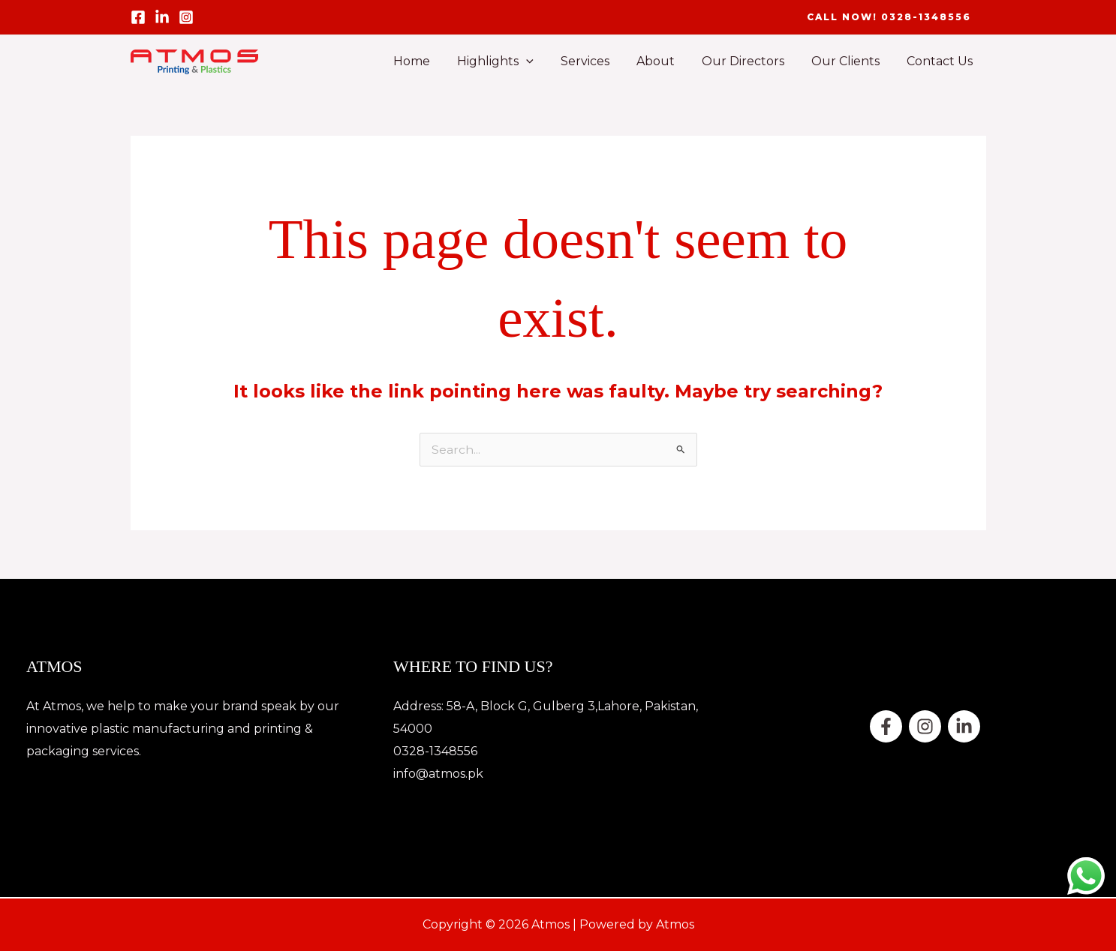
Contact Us (941, 61)
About (666, 61)
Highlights (512, 61)
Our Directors (750, 61)
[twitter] (925, 726)
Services (598, 61)
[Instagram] (186, 17)
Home (431, 61)
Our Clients (850, 61)
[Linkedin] (964, 726)
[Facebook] (138, 17)
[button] (889, 17)
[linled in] (162, 17)
